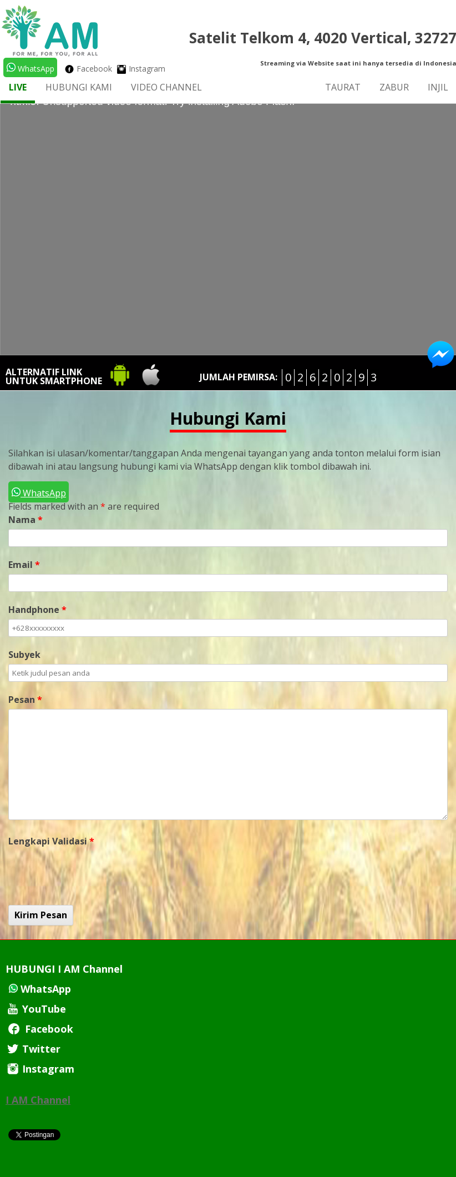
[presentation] (92, 872)
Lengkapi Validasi (51, 841)
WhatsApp (30, 68)
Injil (438, 87)
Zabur (394, 87)
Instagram (141, 68)
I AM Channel (38, 1099)
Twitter (33, 1048)
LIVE (18, 87)
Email (24, 565)
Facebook (88, 68)
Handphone (37, 609)
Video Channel (166, 87)
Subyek (24, 654)
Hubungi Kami (78, 87)
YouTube (36, 1008)
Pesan (25, 699)
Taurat (343, 87)
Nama (25, 520)
